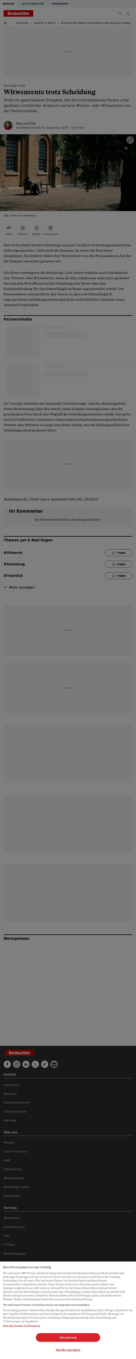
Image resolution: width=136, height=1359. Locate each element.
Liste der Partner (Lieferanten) (21, 1326)
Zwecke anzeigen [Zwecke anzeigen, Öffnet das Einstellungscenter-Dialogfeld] (68, 1350)
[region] (68, 1310)
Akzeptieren (68, 1337)
